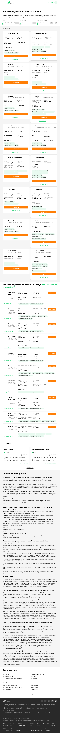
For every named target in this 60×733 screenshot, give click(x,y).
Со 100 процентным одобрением (12, 678)
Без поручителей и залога (10, 685)
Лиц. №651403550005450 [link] (47, 34)
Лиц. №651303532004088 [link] (18, 66)
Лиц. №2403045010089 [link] (47, 159)
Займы (21, 7)
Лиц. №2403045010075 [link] (47, 66)
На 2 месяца (33, 678)
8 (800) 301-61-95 (7, 716)
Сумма (4, 20)
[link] (42, 701)
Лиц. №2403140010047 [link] (50, 127)
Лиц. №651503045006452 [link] (47, 97)
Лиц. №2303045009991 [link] (18, 127)
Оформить (44, 274)
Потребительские (8, 676)
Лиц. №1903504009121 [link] (21, 34)
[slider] (11, 24)
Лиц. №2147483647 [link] (18, 159)
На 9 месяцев (34, 689)
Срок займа (23, 20)
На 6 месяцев (34, 687)
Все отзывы (30, 467)
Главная (5, 7)
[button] (4, 2)
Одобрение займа (42, 20)
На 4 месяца (33, 683)
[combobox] (51, 28)
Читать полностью (22, 463)
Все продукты (13, 7)
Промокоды (46, 723)
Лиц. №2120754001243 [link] (18, 97)
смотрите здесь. (44, 708)
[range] (11, 23)
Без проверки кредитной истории (12, 687)
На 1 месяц (33, 676)
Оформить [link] (16, 56)
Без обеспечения (8, 683)
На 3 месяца (33, 681)
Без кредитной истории (9, 681)
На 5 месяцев (34, 685)
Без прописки (7, 689)
